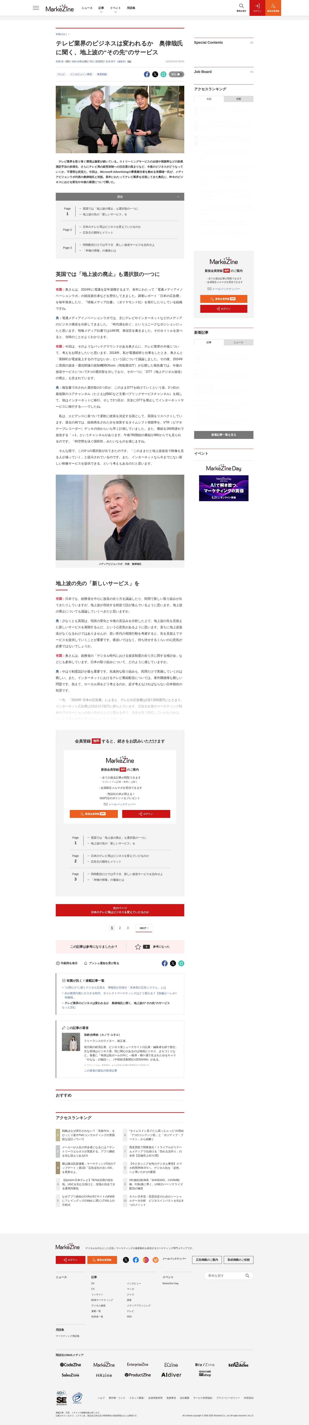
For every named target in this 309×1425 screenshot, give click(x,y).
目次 (148, 197)
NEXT (145, 928)
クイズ (130, 1294)
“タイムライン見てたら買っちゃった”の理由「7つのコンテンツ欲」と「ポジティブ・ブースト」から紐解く (156, 1135)
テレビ (61, 74)
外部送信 (248, 1398)
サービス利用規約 (202, 1398)
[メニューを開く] (36, 8)
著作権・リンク (117, 1398)
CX (93, 1289)
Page (67, 229)
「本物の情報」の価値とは (99, 250)
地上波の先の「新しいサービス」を (105, 214)
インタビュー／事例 (81, 74)
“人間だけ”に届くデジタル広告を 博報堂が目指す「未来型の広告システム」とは (115, 987)
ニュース (87, 7)
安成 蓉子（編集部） (117, 61)
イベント (115, 8)
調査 (129, 1300)
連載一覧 (96, 1311)
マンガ (130, 1289)
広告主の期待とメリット (98, 232)
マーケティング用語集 (67, 1336)
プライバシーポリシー (228, 1398)
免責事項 (171, 1398)
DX (93, 1283)
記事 (101, 8)
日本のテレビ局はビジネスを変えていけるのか (112, 226)
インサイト (97, 1294)
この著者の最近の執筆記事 (100, 1070)
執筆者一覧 (97, 1316)
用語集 (131, 7)
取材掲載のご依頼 (239, 1259)
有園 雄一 (61, 61)
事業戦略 (102, 74)
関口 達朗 (95, 61)
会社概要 (184, 1398)
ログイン (145, 814)
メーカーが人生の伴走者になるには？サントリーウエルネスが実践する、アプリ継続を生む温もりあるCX (88, 1151)
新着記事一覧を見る (223, 434)
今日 (209, 99)
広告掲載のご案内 (207, 1259)
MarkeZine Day (171, 1283)
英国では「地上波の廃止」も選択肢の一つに (110, 208)
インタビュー (134, 1283)
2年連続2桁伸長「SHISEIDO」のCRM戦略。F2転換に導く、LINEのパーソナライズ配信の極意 (156, 1184)
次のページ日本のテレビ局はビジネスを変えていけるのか (120, 910)
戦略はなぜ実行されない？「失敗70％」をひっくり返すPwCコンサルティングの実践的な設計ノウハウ (88, 1135)
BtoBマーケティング (102, 1300)
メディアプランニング (139, 1305)
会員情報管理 (155, 1398)
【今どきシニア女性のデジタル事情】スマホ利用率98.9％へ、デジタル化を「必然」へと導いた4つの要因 (155, 1168)
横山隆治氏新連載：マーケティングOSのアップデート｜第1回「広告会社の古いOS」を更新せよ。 (89, 1168)
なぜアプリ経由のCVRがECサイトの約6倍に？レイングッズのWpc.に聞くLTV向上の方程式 (88, 1200)
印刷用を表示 (67, 963)
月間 (238, 99)
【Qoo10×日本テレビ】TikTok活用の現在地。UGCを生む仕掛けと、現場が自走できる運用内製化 (88, 1184)
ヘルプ (101, 1398)
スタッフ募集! (136, 1398)
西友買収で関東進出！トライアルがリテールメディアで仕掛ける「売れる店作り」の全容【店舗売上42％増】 (155, 1151)
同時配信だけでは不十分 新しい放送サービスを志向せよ (119, 244)
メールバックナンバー (120, 804)
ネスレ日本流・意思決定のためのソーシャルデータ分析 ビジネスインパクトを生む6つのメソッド (156, 1200)
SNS (129, 1316)
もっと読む (69, 1007)
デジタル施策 (98, 1305)
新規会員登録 (93, 814)
